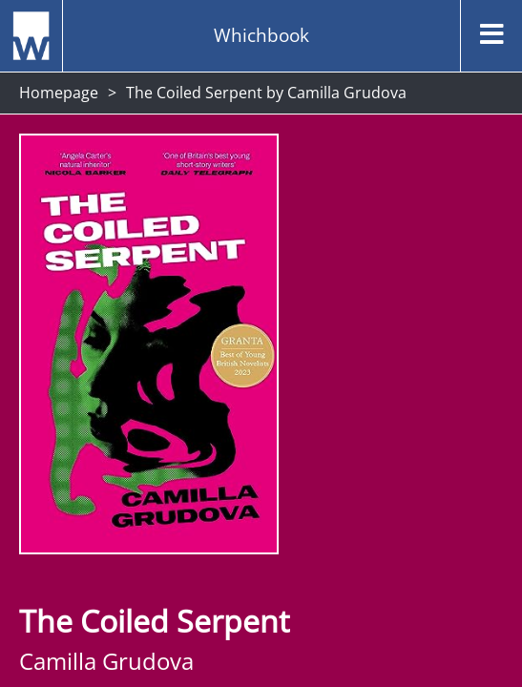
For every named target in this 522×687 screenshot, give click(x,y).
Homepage (58, 92)
